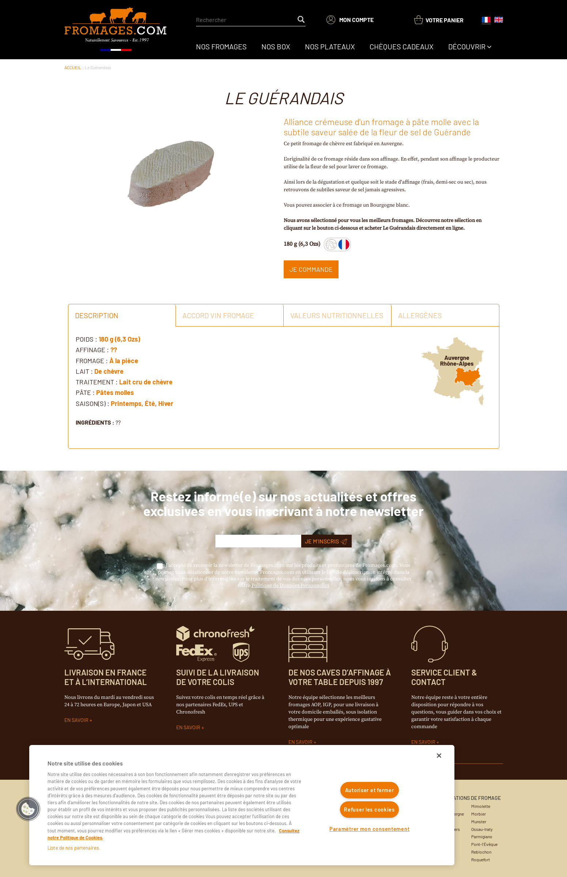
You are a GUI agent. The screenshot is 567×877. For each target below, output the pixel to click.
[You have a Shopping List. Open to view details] (439, 20)
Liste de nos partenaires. (74, 848)
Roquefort (480, 859)
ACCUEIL (72, 67)
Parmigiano (481, 836)
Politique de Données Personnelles (290, 585)
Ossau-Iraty (482, 829)
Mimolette (480, 806)
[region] (241, 805)
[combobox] (251, 19)
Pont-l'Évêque (484, 844)
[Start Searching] (302, 19)
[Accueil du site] (116, 29)
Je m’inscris (326, 541)
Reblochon (481, 851)
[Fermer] (439, 756)
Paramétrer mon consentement (369, 829)
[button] (28, 809)
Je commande (311, 269)
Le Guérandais (98, 67)
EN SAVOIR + (78, 720)
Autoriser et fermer (369, 790)
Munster (478, 821)
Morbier (478, 813)
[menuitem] (221, 46)
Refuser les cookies (369, 809)
